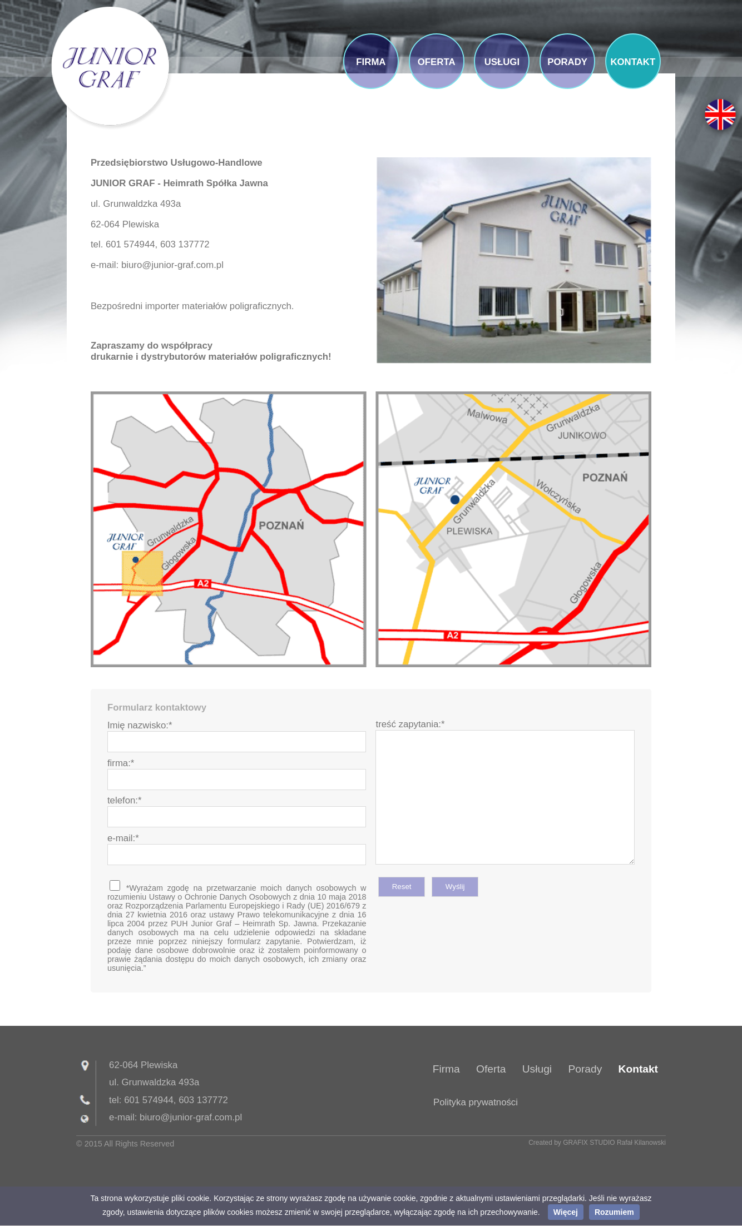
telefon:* (124, 800)
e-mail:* (123, 838)
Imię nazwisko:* (139, 725)
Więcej (565, 1212)
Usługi (537, 1069)
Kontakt (638, 1069)
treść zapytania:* (409, 724)
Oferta (491, 1069)
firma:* (120, 763)
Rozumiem (614, 1212)
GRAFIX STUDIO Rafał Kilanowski (614, 1142)
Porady (585, 1069)
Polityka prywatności (475, 1102)
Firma (446, 1069)
